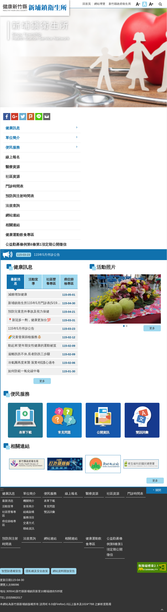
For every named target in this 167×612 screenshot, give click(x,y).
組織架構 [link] (28, 511)
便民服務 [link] (13, 147)
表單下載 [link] (49, 500)
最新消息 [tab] (15, 281)
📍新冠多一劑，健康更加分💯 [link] (42, 320)
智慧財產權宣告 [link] (11, 571)
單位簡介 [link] (13, 138)
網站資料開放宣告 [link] (64, 571)
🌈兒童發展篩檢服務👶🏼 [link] (42, 337)
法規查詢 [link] (13, 206)
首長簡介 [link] (28, 506)
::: (71, 2)
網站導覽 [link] (99, 3)
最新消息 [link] (7, 500)
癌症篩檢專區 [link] (9, 523)
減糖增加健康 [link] (42, 295)
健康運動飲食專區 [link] (20, 235)
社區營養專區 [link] (9, 513)
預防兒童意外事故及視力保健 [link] (42, 312)
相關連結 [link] (13, 225)
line (38, 116)
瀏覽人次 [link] (5, 584)
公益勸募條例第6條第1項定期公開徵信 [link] (36, 244)
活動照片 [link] (106, 267)
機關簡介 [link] (28, 500)
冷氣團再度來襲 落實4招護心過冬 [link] (42, 363)
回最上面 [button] (162, 609)
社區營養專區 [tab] (51, 281)
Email (46, 116)
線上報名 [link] (13, 157)
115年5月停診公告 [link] (38, 255)
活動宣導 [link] (7, 506)
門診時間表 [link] (14, 186)
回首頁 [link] (87, 3)
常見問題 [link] (49, 506)
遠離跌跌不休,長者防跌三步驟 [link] (42, 354)
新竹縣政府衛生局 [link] (120, 3)
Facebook (6, 116)
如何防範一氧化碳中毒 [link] (42, 371)
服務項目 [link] (28, 517)
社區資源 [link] (13, 177)
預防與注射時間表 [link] (20, 196)
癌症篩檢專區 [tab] (69, 281)
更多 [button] (42, 381)
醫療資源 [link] (13, 167)
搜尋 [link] (160, 4)
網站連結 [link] (13, 215)
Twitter (22, 116)
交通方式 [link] (28, 523)
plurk (30, 116)
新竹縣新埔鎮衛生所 (34, 8)
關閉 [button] (158, 490)
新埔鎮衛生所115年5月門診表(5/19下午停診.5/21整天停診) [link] (43, 303)
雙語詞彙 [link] (49, 511)
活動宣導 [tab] (33, 281)
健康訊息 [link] (13, 128)
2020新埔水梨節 (124, 326)
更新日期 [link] (5, 580)
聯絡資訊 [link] (28, 528)
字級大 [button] (151, 4)
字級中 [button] (144, 4)
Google (14, 116)
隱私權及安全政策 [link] (37, 571)
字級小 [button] (138, 4)
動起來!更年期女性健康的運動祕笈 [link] (42, 346)
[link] (125, 299)
